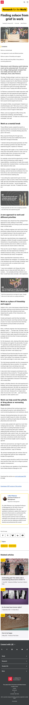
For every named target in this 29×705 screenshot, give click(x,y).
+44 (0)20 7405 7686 (14, 693)
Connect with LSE (8, 644)
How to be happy (7, 633)
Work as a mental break (6, 50)
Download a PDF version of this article (11, 486)
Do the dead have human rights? (12, 607)
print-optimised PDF (20, 476)
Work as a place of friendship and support (11, 56)
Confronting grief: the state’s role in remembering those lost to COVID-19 (13, 578)
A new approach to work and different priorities (12, 53)
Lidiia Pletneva (12, 496)
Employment (4, 545)
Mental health (12, 545)
